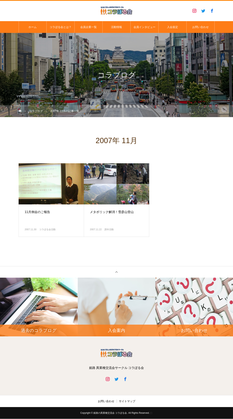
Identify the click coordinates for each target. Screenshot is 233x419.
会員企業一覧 (88, 27)
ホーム (32, 27)
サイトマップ (127, 401)
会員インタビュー (144, 27)
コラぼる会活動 (47, 229)
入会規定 (172, 27)
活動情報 (116, 27)
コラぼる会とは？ (60, 27)
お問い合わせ (200, 27)
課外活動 (109, 229)
